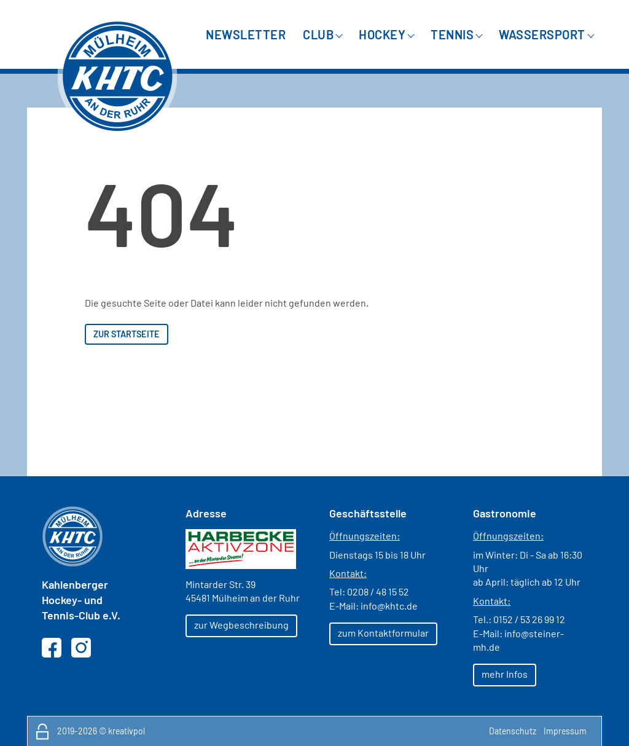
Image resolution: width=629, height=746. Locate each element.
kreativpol (126, 731)
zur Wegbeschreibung (241, 624)
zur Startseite (126, 334)
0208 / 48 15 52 (378, 591)
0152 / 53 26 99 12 (529, 619)
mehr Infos (505, 674)
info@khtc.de (389, 605)
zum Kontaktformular (383, 632)
